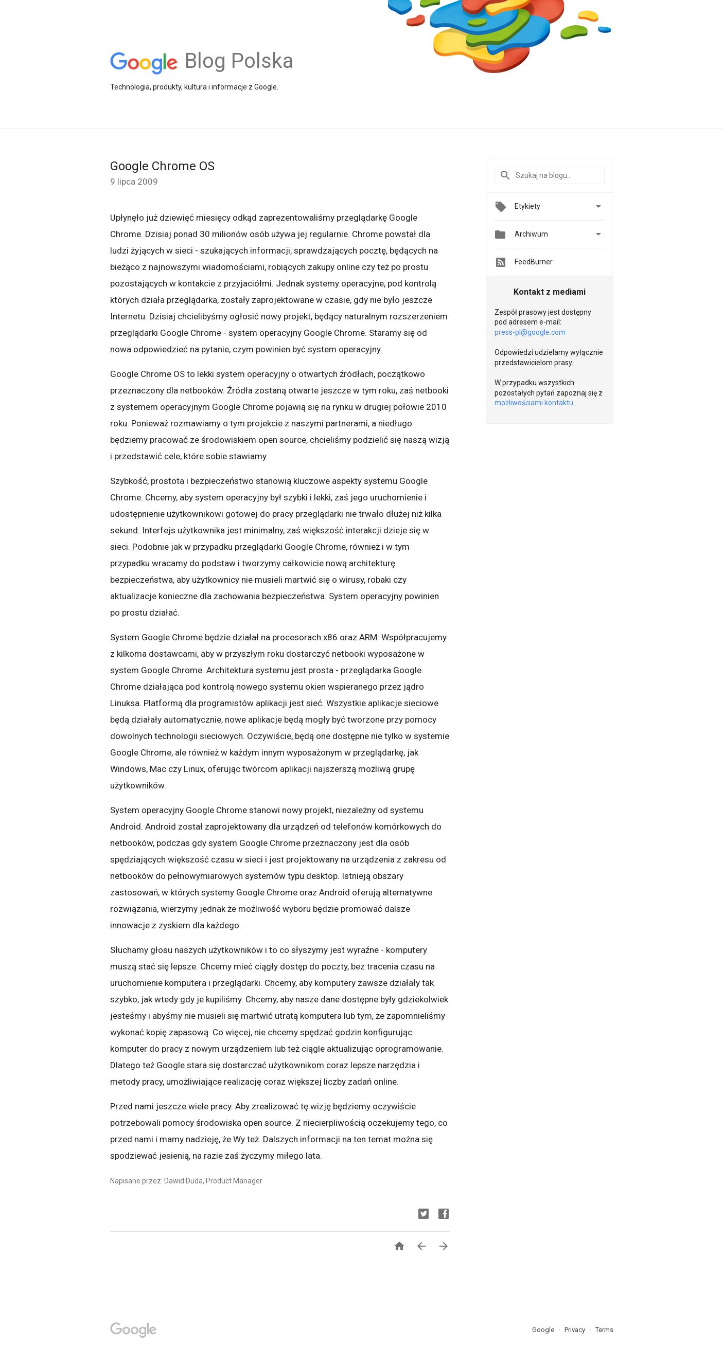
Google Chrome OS (162, 166)
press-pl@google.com (530, 332)
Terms (604, 1330)
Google (544, 1330)
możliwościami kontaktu (534, 403)
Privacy (576, 1330)
